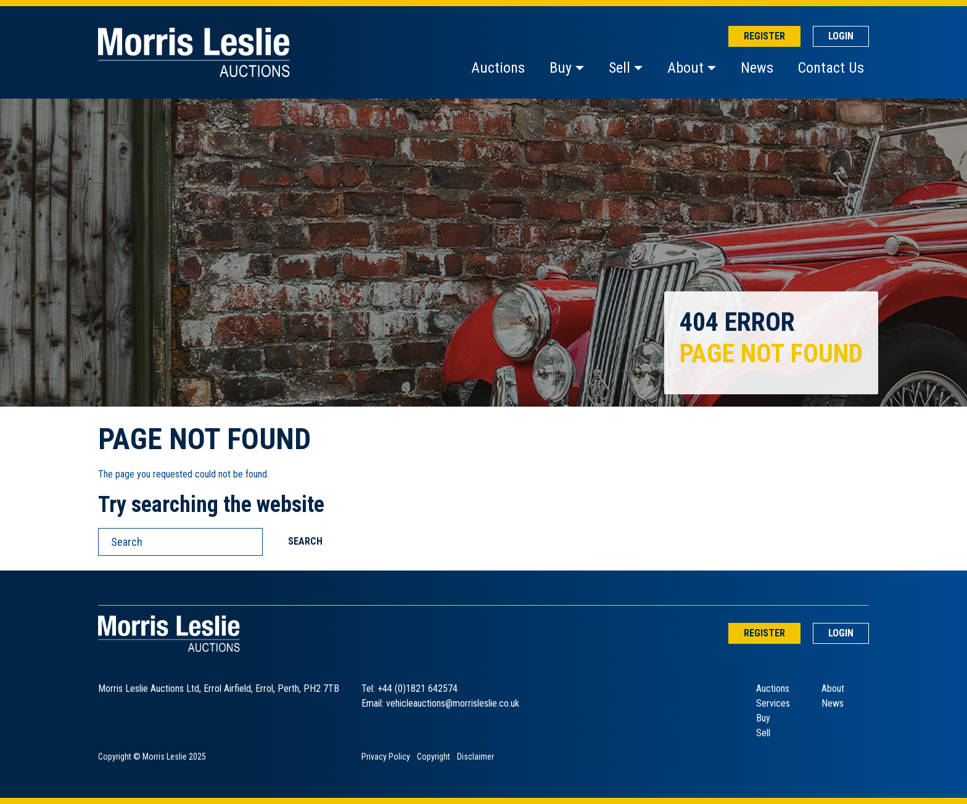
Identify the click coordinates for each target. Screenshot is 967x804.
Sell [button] (619, 67)
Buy (763, 718)
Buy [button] (560, 67)
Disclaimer (475, 756)
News (757, 67)
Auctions (498, 67)
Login (841, 36)
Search (305, 541)
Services (773, 703)
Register (764, 36)
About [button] (685, 67)
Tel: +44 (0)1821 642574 (409, 688)
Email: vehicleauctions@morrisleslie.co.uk (440, 703)
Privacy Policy (385, 756)
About (832, 688)
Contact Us (831, 67)
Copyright (433, 756)
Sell (763, 733)
